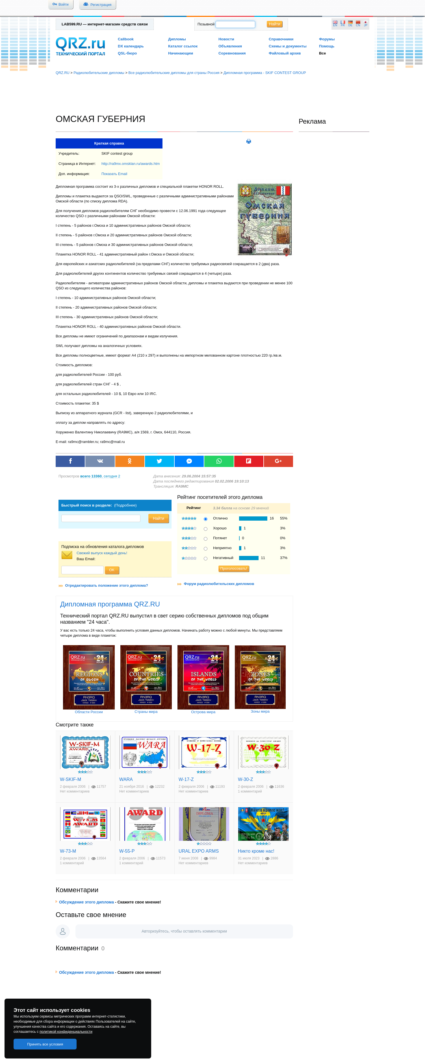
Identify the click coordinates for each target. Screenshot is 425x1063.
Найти (274, 24)
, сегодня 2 (100, 476)
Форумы (327, 39)
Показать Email (114, 174)
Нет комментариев (75, 791)
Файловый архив (285, 53)
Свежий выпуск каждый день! (102, 553)
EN (335, 25)
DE (350, 25)
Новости (226, 39)
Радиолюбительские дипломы (98, 73)
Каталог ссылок (183, 46)
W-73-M (68, 851)
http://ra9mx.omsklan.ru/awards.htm (130, 163)
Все (322, 53)
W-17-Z (186, 779)
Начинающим (180, 53)
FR (343, 25)
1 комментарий (250, 791)
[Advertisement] (212, 94)
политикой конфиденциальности (66, 1032)
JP (365, 25)
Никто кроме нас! (256, 851)
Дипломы (177, 39)
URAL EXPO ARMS (199, 851)
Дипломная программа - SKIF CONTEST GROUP (265, 73)
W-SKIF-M (70, 779)
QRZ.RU (63, 73)
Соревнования (232, 53)
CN (358, 25)
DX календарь (131, 46)
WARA (126, 779)
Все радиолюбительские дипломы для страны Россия (173, 73)
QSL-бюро (127, 53)
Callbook (126, 39)
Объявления (230, 46)
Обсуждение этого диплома (86, 902)
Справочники (281, 39)
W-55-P (127, 851)
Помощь (327, 46)
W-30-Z (245, 779)
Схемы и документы (288, 46)
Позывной (206, 24)
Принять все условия (45, 1044)
